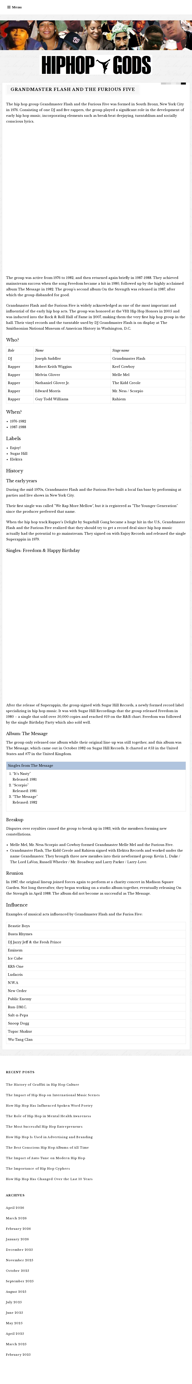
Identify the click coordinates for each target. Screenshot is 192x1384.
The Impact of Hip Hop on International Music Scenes (51, 1095)
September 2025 (19, 1281)
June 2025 (14, 1313)
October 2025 (17, 1271)
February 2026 (18, 1229)
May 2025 (14, 1323)
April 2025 (15, 1333)
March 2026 (16, 1218)
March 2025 (16, 1344)
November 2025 (19, 1260)
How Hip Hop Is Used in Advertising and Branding (48, 1137)
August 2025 (16, 1292)
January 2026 (17, 1239)
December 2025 (19, 1250)
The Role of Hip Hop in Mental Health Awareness (47, 1116)
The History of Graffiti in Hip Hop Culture (42, 1084)
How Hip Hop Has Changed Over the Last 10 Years (48, 1179)
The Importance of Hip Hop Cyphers (37, 1168)
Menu (17, 7)
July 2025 (14, 1302)
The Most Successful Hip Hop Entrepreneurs (43, 1126)
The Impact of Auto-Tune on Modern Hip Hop (44, 1158)
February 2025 (18, 1354)
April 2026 (15, 1208)
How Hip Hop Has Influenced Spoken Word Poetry (48, 1105)
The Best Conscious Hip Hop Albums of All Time (46, 1147)
